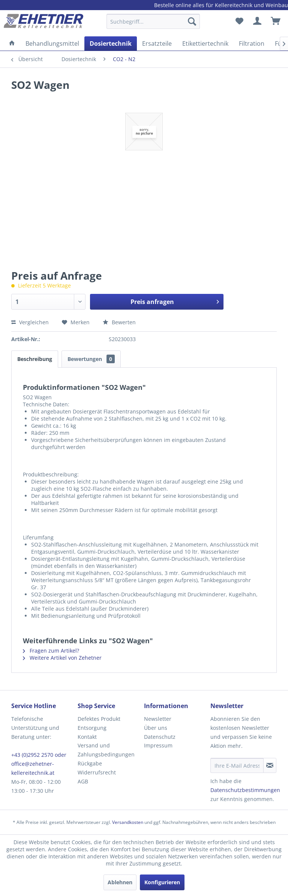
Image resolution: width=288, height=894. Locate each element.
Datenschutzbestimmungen (245, 790)
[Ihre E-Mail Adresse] (237, 765)
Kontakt (87, 736)
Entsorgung (92, 727)
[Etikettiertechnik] (205, 43)
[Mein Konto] (257, 21)
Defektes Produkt (99, 718)
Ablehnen (120, 882)
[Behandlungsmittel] (52, 43)
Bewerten (119, 322)
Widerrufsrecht (97, 772)
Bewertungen (91, 359)
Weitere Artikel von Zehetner (62, 657)
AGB (83, 781)
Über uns (155, 727)
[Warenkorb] (276, 21)
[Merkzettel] (239, 21)
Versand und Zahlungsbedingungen (106, 750)
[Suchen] (192, 21)
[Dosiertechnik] (110, 43)
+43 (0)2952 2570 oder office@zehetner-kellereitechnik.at (38, 763)
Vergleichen (30, 322)
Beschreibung (34, 358)
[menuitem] (153, 25)
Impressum (158, 745)
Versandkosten (127, 822)
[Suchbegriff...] (153, 21)
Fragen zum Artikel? (51, 650)
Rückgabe (90, 763)
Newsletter (157, 718)
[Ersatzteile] (157, 43)
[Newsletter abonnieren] (269, 765)
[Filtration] (252, 43)
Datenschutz (160, 736)
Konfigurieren (162, 882)
